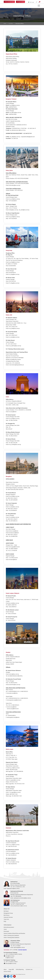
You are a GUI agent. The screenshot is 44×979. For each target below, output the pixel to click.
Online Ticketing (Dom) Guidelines (11, 937)
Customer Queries (22, 949)
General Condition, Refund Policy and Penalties (14, 933)
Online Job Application (9, 1)
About (5, 969)
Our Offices (11, 23)
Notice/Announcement (9, 927)
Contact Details (7, 971)
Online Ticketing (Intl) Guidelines (11, 935)
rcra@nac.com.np (9, 957)
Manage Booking (20, 1)
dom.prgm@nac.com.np (11, 963)
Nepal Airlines (9, 6)
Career (5, 929)
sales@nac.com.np (10, 956)
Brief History (6, 915)
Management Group (8, 913)
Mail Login (31, 2)
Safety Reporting (20, 969)
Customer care (29, 969)
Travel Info (6, 919)
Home (5, 23)
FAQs (5, 921)
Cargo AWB (11, 969)
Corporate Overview (8, 917)
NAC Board (6, 911)
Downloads (6, 931)
